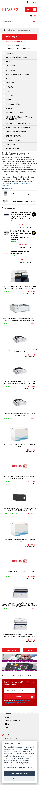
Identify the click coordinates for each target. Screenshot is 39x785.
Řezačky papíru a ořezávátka (17, 74)
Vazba (8, 79)
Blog (7, 724)
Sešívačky (10, 87)
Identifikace (10, 144)
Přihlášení (33, 2)
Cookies (8, 727)
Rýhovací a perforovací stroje (18, 123)
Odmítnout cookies (19, 779)
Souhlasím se (17, 702)
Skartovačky (11, 70)
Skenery (9, 61)
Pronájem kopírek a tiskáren (17, 57)
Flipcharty (10, 96)
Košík (35, 16)
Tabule (9, 91)
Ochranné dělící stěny (14, 113)
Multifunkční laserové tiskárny (15, 45)
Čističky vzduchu (12, 149)
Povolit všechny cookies (19, 773)
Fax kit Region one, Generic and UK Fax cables (19, 252)
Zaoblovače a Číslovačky (16, 132)
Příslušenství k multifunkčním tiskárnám (18, 48)
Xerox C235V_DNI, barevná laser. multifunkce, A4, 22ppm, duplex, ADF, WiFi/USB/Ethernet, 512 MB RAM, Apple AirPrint (20, 235)
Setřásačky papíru (13, 136)
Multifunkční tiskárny (14, 42)
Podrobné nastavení (26, 767)
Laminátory (10, 66)
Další (30, 650)
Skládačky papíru (13, 140)
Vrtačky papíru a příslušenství (18, 127)
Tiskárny (9, 53)
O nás (7, 717)
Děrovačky (10, 83)
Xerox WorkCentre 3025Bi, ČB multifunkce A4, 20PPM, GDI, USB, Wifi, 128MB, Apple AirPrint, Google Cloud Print (20, 216)
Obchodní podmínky (12, 720)
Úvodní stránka (9, 30)
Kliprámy (9, 108)
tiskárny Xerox (9, 188)
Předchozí (11, 650)
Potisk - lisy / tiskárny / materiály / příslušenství (19, 118)
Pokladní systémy (13, 104)
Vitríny (9, 100)
